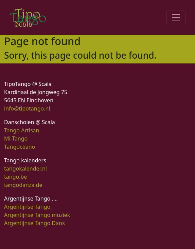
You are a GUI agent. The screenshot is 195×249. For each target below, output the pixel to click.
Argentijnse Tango (27, 206)
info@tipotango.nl (27, 108)
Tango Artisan (21, 130)
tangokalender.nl (25, 168)
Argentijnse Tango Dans (34, 223)
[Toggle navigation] (175, 17)
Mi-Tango (16, 138)
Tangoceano (19, 146)
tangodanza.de (23, 185)
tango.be (15, 176)
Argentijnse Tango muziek (37, 215)
